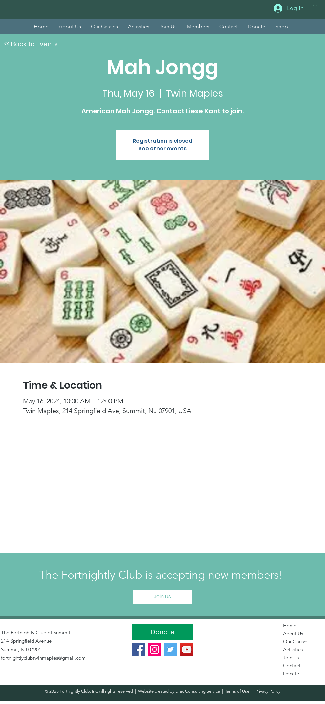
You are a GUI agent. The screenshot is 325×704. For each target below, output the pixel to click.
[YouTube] (186, 649)
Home (289, 625)
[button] (315, 7)
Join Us (291, 657)
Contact (291, 665)
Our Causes (295, 641)
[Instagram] (154, 649)
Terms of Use (237, 691)
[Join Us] (162, 597)
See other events (162, 148)
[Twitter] (170, 649)
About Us (293, 633)
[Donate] (162, 632)
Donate (291, 673)
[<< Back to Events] (31, 44)
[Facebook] (138, 649)
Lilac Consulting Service (197, 691)
